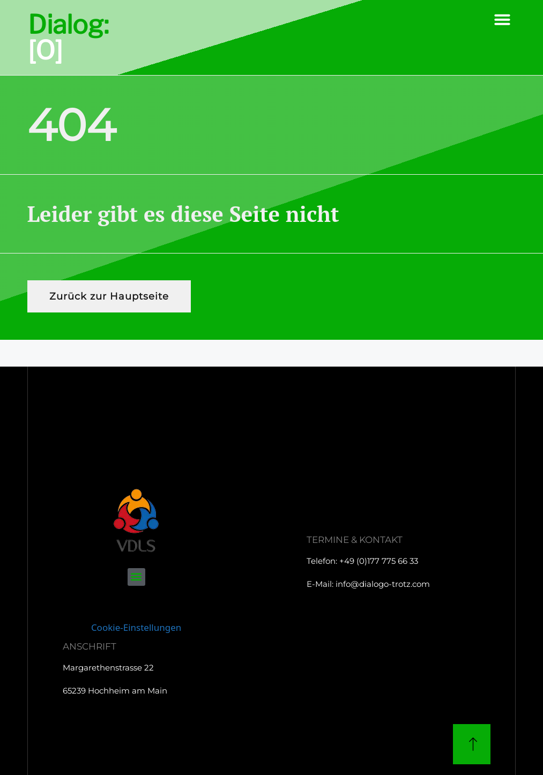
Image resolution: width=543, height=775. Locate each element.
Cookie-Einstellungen (136, 627)
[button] (502, 19)
